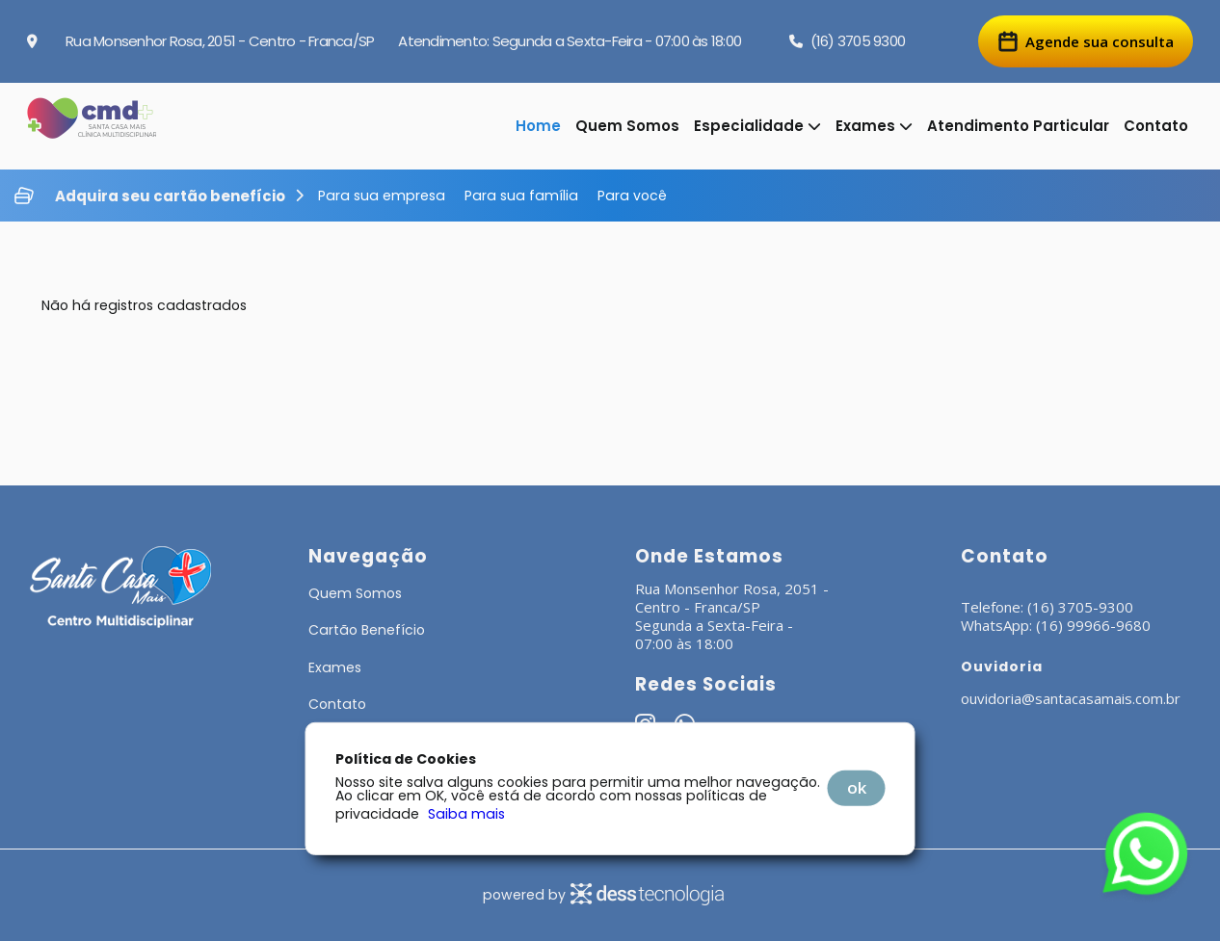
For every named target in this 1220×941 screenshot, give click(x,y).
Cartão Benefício (366, 630)
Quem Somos (627, 126)
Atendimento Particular (1018, 126)
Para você (632, 195)
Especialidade (757, 126)
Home (538, 126)
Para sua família (521, 195)
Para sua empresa (381, 195)
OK (856, 787)
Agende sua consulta (1085, 41)
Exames (874, 126)
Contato (1156, 126)
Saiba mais (466, 813)
